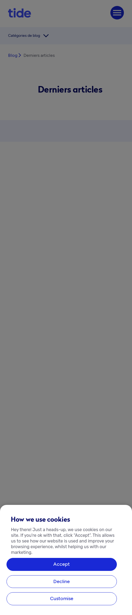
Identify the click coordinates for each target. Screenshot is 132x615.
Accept (61, 564)
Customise (62, 599)
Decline (61, 581)
